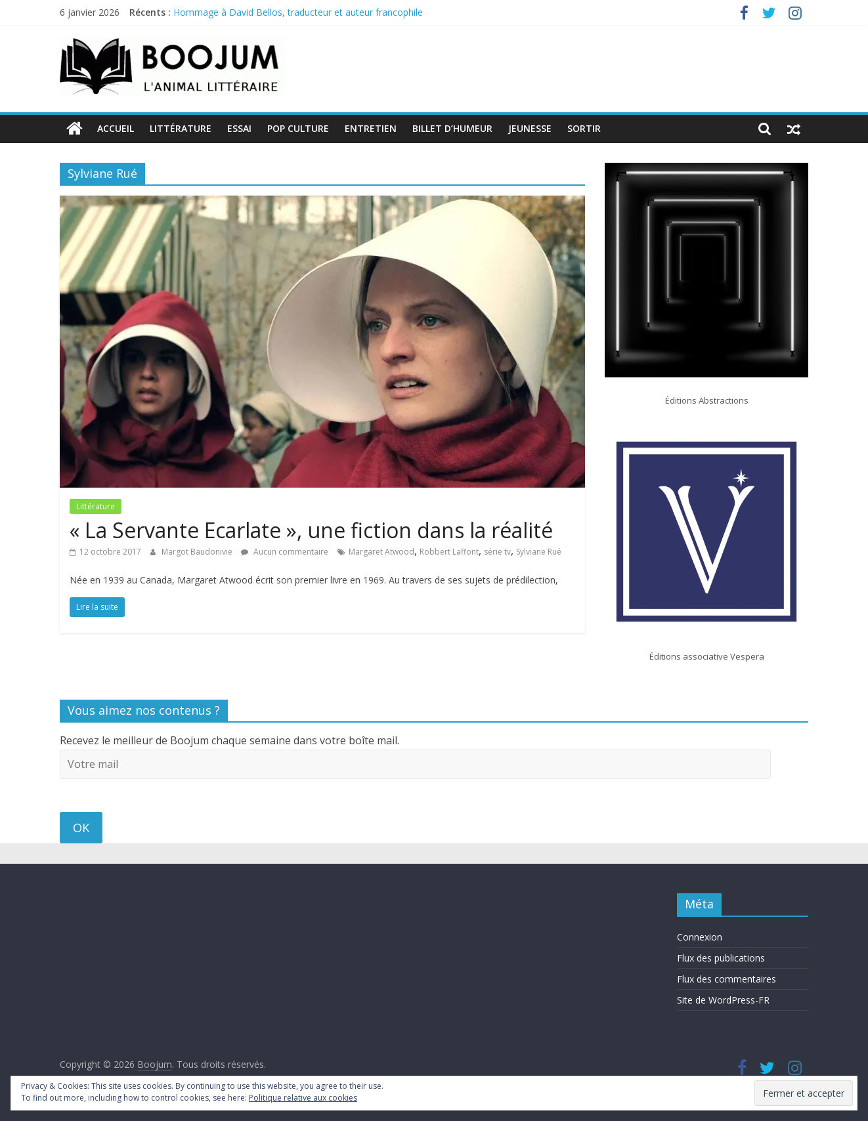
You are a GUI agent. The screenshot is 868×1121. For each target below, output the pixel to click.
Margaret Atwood (381, 551)
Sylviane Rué (538, 551)
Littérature (180, 128)
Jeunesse (530, 128)
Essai (239, 128)
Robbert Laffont (449, 551)
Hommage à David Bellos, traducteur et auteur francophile (298, 12)
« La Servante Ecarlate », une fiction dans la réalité (311, 530)
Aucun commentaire (284, 551)
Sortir (584, 128)
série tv (497, 551)
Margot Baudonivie (198, 551)
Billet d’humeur (452, 128)
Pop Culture (298, 128)
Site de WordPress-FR (723, 1000)
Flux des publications (721, 958)
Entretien (371, 128)
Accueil (115, 128)
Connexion (699, 937)
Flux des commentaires (726, 979)
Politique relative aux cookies (303, 1097)
